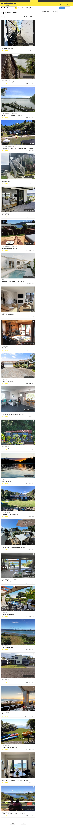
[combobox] (9, 7)
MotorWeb (47, 1)
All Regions (3, 11)
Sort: (2, 17)
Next (24, 823)
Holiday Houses (34, 1)
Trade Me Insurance (26, 1)
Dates (19, 7)
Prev (13, 823)
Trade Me (19, 1)
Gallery (68, 8)
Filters (31, 7)
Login (70, 4)
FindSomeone (41, 1)
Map (62, 8)
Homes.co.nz (53, 1)
